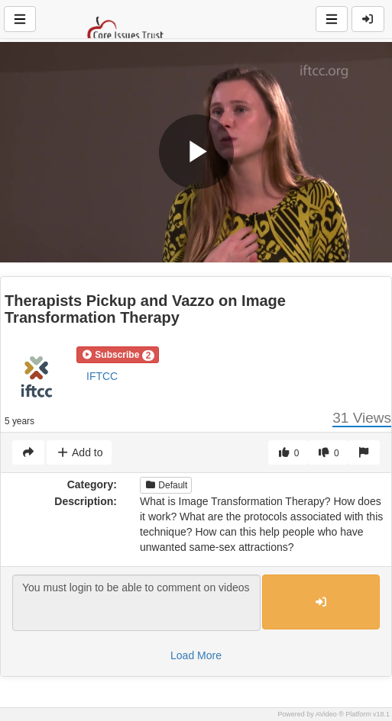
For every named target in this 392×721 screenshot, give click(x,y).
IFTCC (102, 376)
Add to (79, 452)
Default (165, 485)
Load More (196, 655)
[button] (117, 354)
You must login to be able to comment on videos (136, 603)
